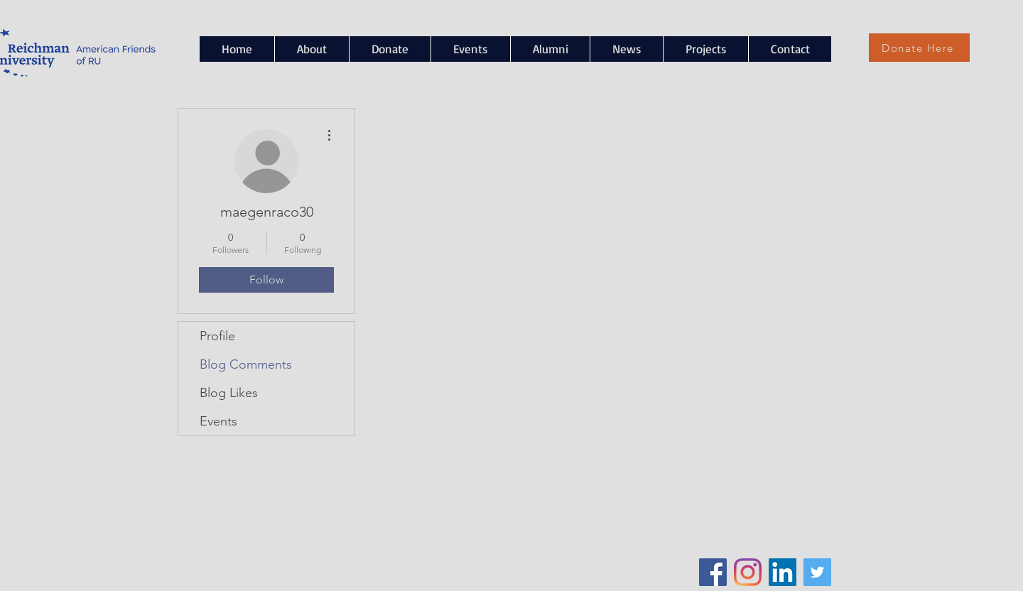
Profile (217, 336)
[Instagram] (748, 572)
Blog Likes (229, 393)
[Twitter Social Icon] (817, 572)
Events (218, 421)
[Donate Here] (919, 47)
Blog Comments (246, 364)
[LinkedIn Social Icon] (782, 572)
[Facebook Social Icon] (713, 572)
